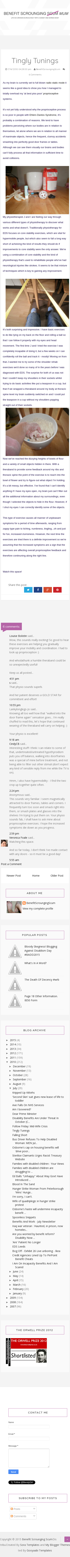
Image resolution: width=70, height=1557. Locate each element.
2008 (13, 1302)
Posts (15, 1508)
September (20, 1079)
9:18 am (14, 739)
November (20, 1070)
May (16, 1276)
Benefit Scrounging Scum (37, 1539)
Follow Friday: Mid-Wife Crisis (30, 1126)
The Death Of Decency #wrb (41, 979)
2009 (13, 1297)
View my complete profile (38, 908)
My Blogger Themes (57, 1545)
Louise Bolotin (18, 636)
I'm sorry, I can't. (22, 1196)
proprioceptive (50, 93)
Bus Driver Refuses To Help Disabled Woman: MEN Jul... (34, 1141)
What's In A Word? (35, 963)
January (18, 1293)
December (19, 1066)
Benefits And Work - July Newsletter (33, 1221)
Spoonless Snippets (24, 1217)
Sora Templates (29, 1545)
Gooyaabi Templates (39, 1550)
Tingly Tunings (21, 1130)
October (18, 1075)
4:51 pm (14, 678)
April (16, 1280)
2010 (13, 1062)
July (15, 1088)
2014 (13, 1044)
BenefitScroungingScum (40, 903)
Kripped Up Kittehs (23, 1092)
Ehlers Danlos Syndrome (42, 115)
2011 (13, 1057)
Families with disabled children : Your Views (38, 1163)
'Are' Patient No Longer (26, 1242)
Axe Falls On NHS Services (28, 1105)
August (17, 1084)
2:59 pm (14, 833)
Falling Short (19, 1135)
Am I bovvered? (21, 1109)
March (17, 1284)
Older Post (57, 875)
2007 (13, 1306)
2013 (13, 1049)
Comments (18, 1516)
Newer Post (14, 875)
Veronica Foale (18, 837)
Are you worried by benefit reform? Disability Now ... (33, 1235)
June (16, 1271)
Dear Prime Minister (24, 1114)
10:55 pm (15, 705)
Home (36, 875)
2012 (13, 1053)
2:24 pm (14, 790)
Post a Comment (11, 864)
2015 (13, 1040)
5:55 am (14, 860)
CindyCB (14, 744)
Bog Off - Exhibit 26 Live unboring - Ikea (36, 1251)
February (18, 1289)
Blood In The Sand (23, 1184)
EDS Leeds (18, 1246)
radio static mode (55, 82)
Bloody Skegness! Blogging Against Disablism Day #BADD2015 (40, 950)
